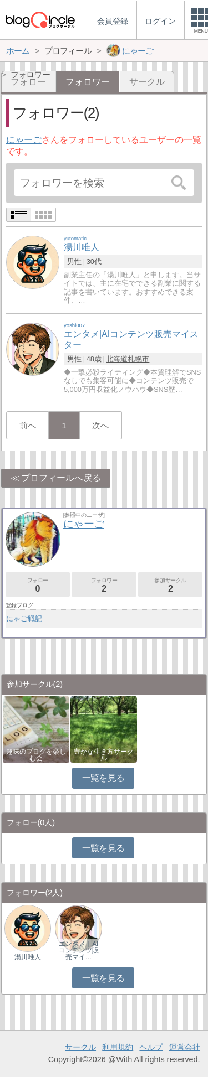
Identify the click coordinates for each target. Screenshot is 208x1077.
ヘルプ (151, 1047)
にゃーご (24, 139)
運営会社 (184, 1047)
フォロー (38, 585)
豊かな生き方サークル (104, 755)
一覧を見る (103, 778)
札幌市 (138, 359)
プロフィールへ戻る (61, 478)
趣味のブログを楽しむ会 (36, 755)
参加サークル (170, 585)
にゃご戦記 (24, 618)
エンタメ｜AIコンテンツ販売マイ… (79, 950)
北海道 (117, 359)
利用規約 (117, 1047)
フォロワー (104, 585)
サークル (147, 81)
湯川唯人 (27, 957)
